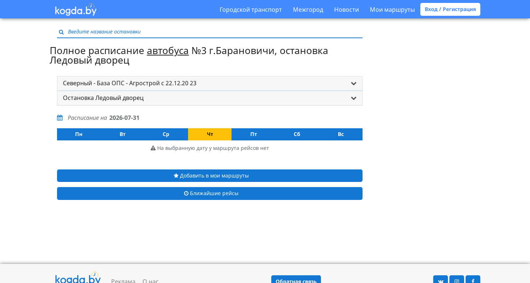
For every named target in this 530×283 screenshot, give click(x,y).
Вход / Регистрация (450, 9)
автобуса (168, 50)
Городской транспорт (251, 10)
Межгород (308, 10)
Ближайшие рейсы (211, 193)
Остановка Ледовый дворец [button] (103, 98)
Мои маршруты (392, 10)
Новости (346, 10)
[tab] (209, 83)
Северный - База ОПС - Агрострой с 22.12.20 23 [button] (130, 83)
